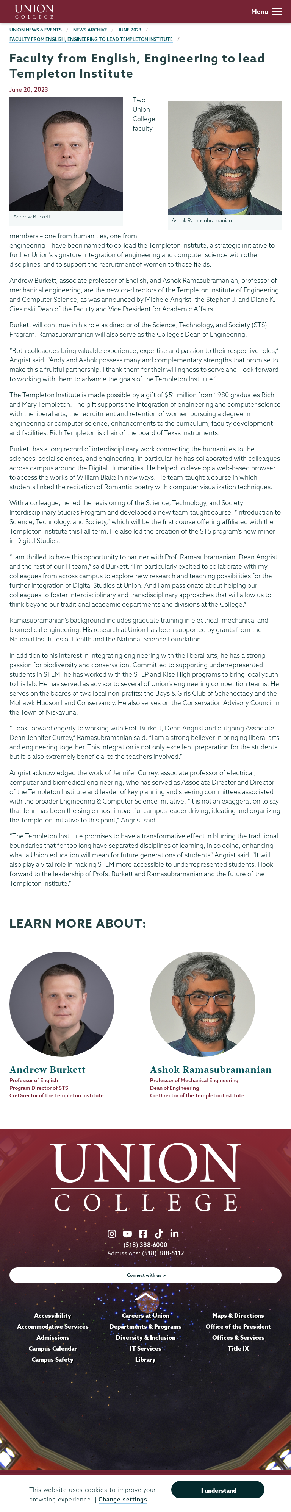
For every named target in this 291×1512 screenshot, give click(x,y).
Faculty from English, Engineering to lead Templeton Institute (91, 39)
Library (145, 1359)
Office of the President (238, 1326)
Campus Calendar (53, 1348)
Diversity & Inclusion (145, 1337)
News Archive (90, 30)
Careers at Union (145, 1315)
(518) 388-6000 (145, 1244)
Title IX (238, 1348)
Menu (266, 12)
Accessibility (52, 1315)
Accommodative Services (53, 1326)
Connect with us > (146, 1275)
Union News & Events (35, 30)
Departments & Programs (145, 1326)
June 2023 (129, 30)
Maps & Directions (238, 1315)
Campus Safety (53, 1359)
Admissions (52, 1337)
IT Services (145, 1348)
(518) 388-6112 (163, 1253)
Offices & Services (238, 1337)
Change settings (123, 1499)
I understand (218, 1490)
